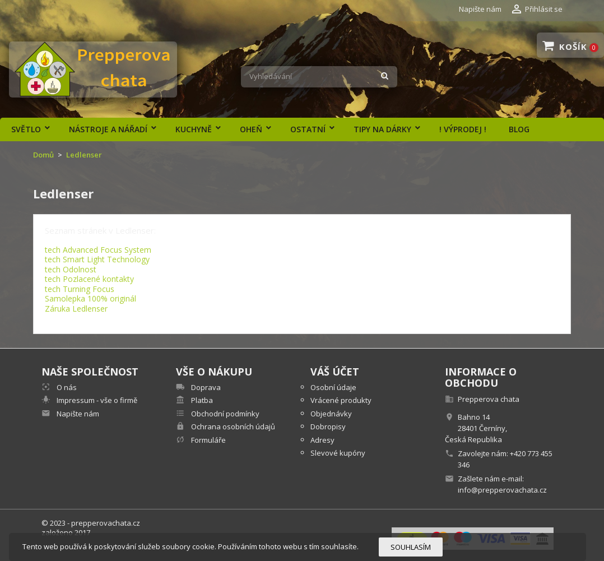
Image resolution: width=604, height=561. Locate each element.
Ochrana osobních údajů (232, 426)
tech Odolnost (70, 269)
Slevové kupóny (337, 453)
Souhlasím (411, 547)
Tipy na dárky (382, 129)
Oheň (251, 129)
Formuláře (207, 440)
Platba (201, 400)
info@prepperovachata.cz (502, 490)
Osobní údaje (333, 387)
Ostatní (308, 129)
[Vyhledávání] (319, 76)
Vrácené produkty (340, 400)
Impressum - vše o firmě (96, 400)
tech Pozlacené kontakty (89, 278)
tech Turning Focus (79, 289)
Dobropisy (328, 426)
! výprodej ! (462, 129)
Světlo (26, 129)
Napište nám (480, 9)
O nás (66, 387)
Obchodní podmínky (224, 414)
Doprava (205, 387)
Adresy (322, 440)
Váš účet (334, 371)
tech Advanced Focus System (98, 249)
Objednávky (331, 414)
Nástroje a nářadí (108, 129)
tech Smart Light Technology (97, 259)
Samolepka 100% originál (90, 298)
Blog (519, 129)
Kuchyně (193, 129)
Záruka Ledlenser (76, 308)
